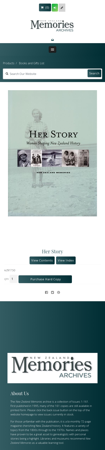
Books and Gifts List (31, 63)
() (45, 7)
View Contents (42, 260)
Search (94, 73)
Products (8, 63)
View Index (66, 260)
